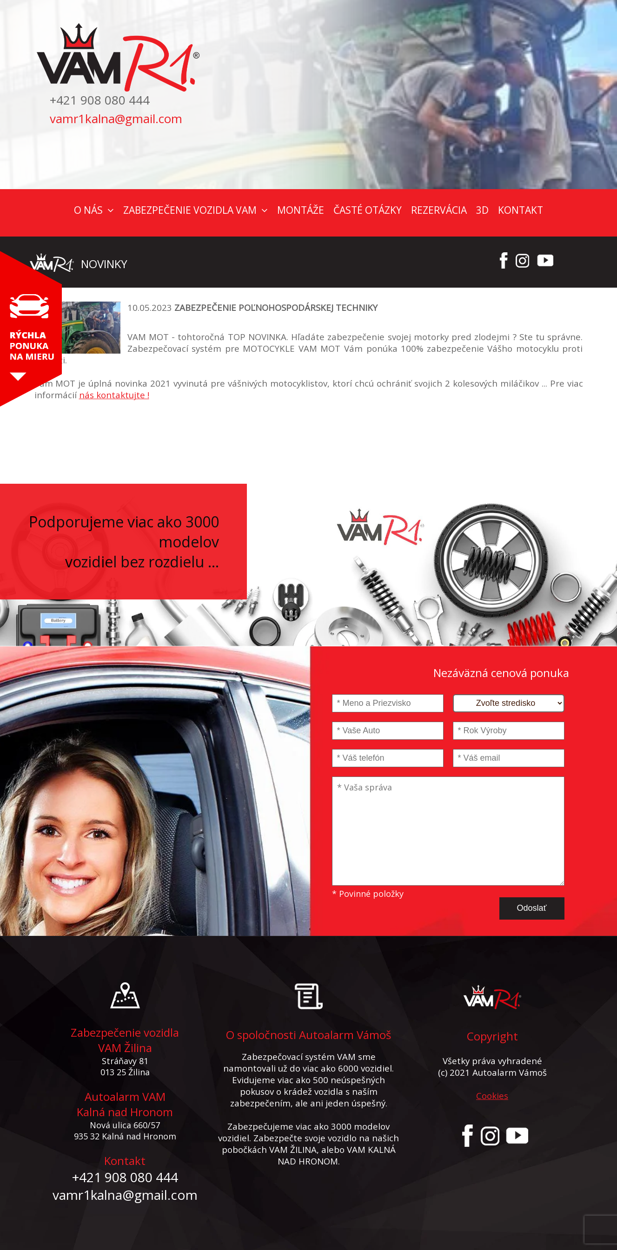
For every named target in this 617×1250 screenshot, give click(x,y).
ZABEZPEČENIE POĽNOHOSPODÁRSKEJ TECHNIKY (276, 307)
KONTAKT (520, 210)
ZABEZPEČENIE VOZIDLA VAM (190, 210)
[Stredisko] (508, 703)
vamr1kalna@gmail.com (116, 118)
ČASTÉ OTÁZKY (367, 210)
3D (482, 210)
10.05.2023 (149, 307)
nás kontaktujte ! (114, 395)
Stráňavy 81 (125, 1060)
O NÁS (88, 210)
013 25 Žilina (125, 1072)
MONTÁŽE (300, 210)
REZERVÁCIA (439, 210)
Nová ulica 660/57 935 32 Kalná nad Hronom (125, 1130)
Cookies (492, 1095)
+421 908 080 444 (100, 100)
